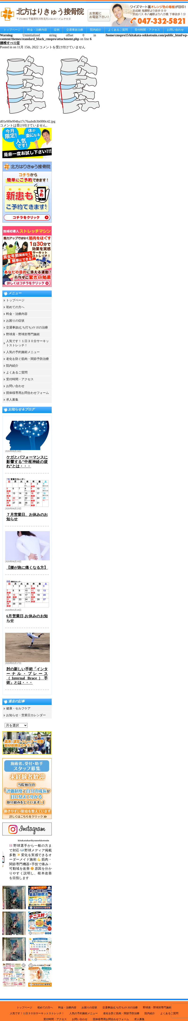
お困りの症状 (15, 320)
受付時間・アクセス (147, 29)
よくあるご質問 (118, 29)
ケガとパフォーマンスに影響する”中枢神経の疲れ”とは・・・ (27, 461)
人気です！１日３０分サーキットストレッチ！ (37, 1013)
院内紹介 (95, 29)
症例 (56, 29)
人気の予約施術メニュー (23, 352)
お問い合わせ (175, 29)
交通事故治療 (74, 29)
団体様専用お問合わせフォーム (27, 393)
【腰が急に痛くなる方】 (27, 568)
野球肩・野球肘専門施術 (23, 334)
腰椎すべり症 (10, 43)
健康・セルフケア (18, 708)
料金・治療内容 (37, 29)
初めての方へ (15, 307)
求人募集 (12, 399)
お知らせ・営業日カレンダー (26, 715)
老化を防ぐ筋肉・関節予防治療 (27, 359)
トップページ (12, 29)
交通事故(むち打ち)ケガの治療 (27, 327)
